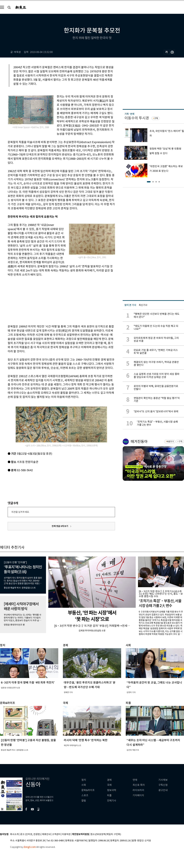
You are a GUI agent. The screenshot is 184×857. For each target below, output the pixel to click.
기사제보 (163, 779)
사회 (83, 785)
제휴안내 (46, 834)
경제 (109, 779)
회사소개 (14, 834)
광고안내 (163, 790)
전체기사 (111, 800)
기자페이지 (138, 795)
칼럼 (83, 800)
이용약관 (66, 834)
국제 (109, 785)
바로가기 (170, 441)
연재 (135, 779)
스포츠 (84, 795)
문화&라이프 (88, 790)
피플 (109, 795)
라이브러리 (138, 790)
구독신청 (163, 785)
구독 (156, 118)
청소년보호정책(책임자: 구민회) (105, 834)
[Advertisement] (54, 300)
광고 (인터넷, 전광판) (30, 834)
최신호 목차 (139, 785)
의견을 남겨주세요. (20, 511)
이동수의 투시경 (137, 118)
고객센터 (56, 834)
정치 (83, 779)
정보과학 (111, 790)
